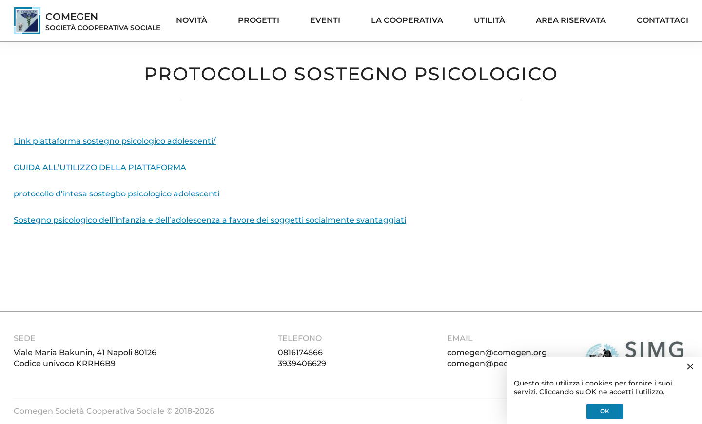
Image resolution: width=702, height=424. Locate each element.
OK (604, 411)
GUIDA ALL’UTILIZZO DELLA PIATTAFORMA (100, 167)
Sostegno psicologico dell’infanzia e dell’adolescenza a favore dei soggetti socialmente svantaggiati (210, 220)
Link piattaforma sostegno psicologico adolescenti (113, 141)
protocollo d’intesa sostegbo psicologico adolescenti (116, 193)
